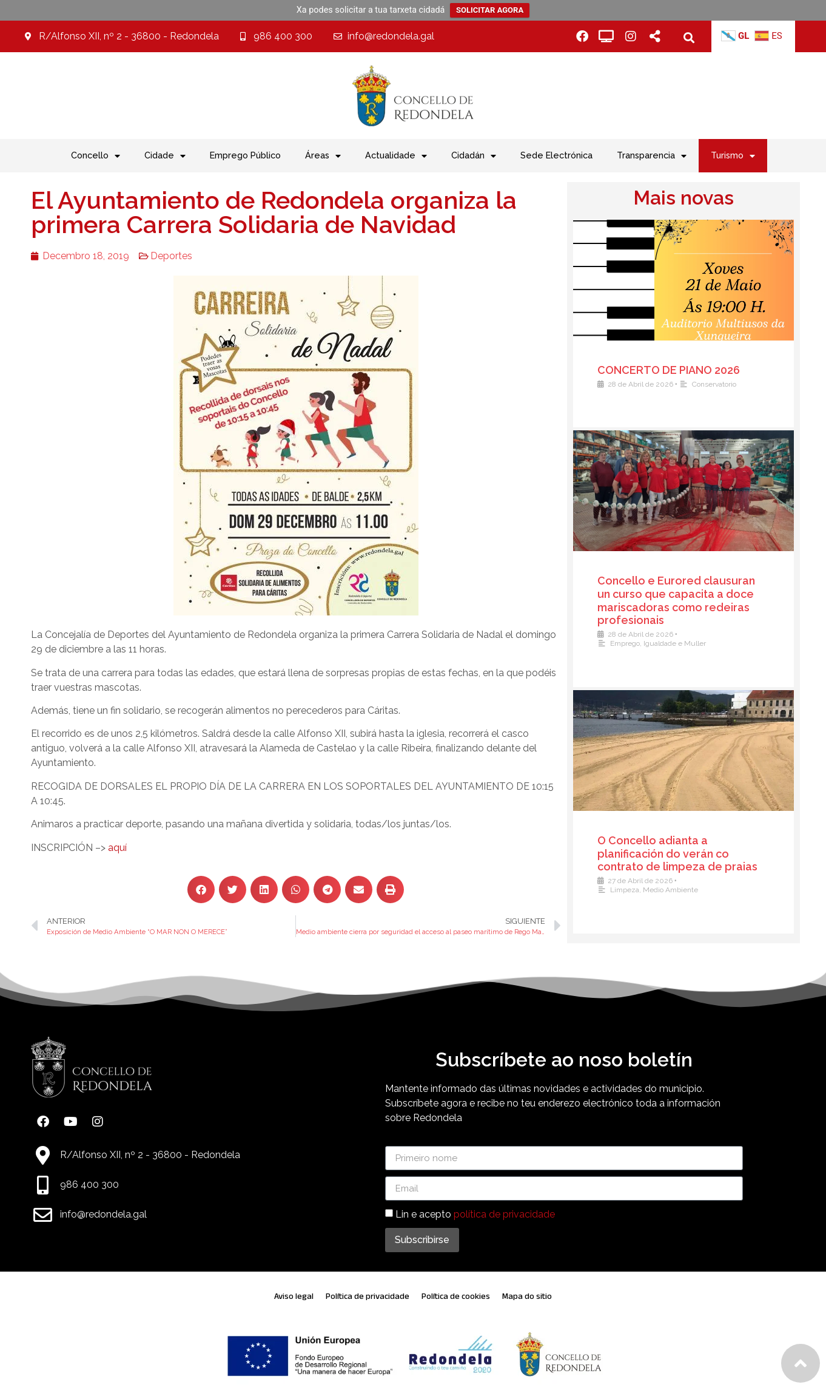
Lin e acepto (475, 1214)
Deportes (152, 256)
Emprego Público (245, 155)
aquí (98, 847)
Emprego (633, 643)
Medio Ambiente (679, 890)
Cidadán (473, 156)
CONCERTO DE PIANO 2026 (677, 370)
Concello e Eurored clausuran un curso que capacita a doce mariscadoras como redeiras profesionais (685, 600)
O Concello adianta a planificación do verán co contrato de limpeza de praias (686, 853)
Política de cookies (455, 1296)
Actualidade (396, 156)
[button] (689, 37)
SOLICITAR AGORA (489, 10)
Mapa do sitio (527, 1296)
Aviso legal (294, 1296)
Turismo (733, 156)
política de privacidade (504, 1214)
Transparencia (652, 156)
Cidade (165, 156)
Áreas (323, 156)
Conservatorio (722, 384)
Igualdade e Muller (683, 643)
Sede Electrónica (556, 155)
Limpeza (633, 890)
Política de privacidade (367, 1296)
